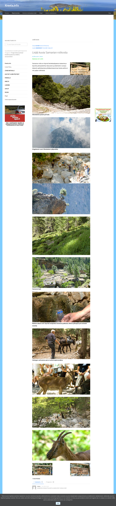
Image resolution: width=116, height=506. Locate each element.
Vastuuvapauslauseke (10, 100)
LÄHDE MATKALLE (10, 71)
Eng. (110, 13)
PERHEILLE (8, 78)
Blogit (38, 13)
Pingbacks (50, 482)
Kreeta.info (12, 5)
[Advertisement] (61, 26)
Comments (38, 482)
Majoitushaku (15, 13)
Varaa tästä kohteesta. (41, 46)
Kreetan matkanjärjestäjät (28, 13)
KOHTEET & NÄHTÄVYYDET (12, 75)
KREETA (7, 82)
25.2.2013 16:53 (45, 487)
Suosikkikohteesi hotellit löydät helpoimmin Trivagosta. (16, 54)
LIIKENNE (7, 85)
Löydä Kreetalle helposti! (43, 48)
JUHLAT (7, 89)
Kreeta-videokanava (48, 13)
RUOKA (7, 93)
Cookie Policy (8, 67)
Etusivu (7, 13)
